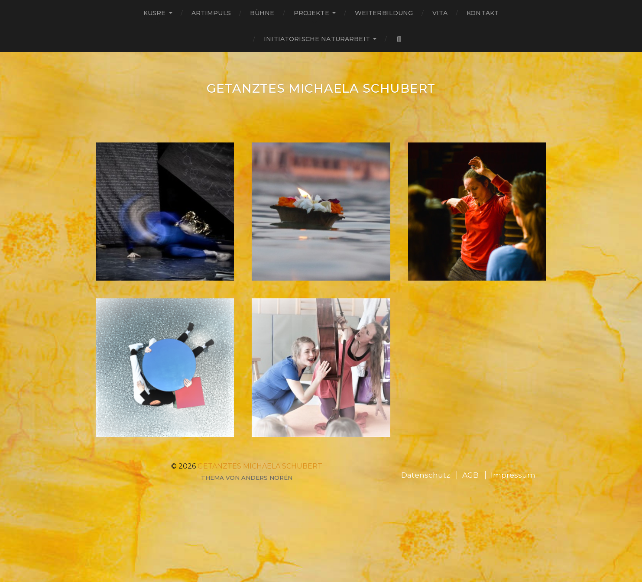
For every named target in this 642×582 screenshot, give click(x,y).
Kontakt (483, 13)
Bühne (262, 13)
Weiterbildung (384, 13)
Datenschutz (425, 475)
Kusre (154, 13)
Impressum (513, 475)
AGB (470, 475)
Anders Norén (266, 477)
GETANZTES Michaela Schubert (321, 88)
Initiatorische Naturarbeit (317, 39)
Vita (440, 13)
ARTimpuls (211, 13)
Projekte (311, 13)
